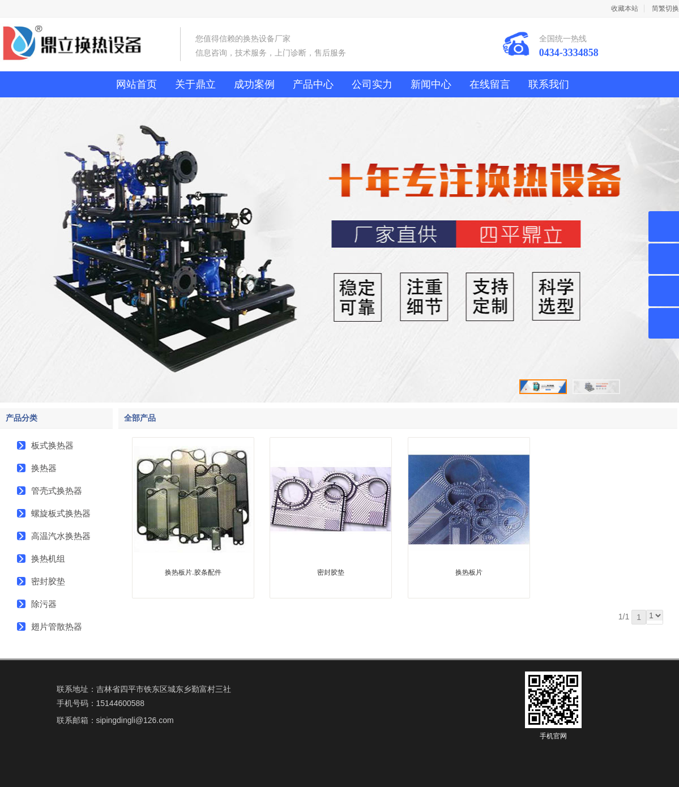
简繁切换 (665, 8)
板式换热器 (52, 445)
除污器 (44, 604)
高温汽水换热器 (61, 536)
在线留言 (489, 84)
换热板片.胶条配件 (193, 572)
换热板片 (468, 572)
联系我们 (548, 84)
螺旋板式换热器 (61, 513)
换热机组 (48, 558)
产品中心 (313, 84)
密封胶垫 (48, 581)
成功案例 (254, 84)
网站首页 (136, 84)
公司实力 (372, 84)
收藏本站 (624, 8)
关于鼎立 (195, 84)
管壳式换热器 (56, 490)
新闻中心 (431, 84)
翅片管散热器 (56, 626)
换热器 (44, 468)
